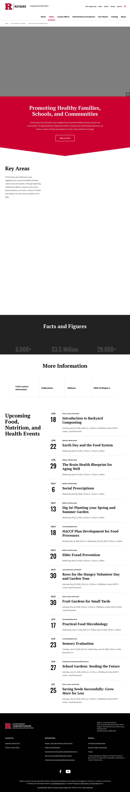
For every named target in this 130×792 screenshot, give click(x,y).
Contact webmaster (87, 787)
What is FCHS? (65, 138)
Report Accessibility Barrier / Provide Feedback (87, 783)
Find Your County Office (12, 747)
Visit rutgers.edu (90, 6)
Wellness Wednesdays (69, 440)
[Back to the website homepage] (15, 6)
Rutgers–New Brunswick (52, 747)
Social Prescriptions (78, 488)
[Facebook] (60, 771)
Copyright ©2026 (42, 787)
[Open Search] (125, 6)
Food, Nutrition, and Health (18, 23)
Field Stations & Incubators (83, 17)
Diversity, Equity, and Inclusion (97, 747)
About (123, 17)
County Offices (63, 17)
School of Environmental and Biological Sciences (60, 760)
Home (43, 17)
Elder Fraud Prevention (81, 555)
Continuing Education (69, 527)
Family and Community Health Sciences (75, 662)
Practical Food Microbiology (85, 624)
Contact (119, 6)
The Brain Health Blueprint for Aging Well (87, 466)
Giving (113, 6)
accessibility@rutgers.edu (58, 783)
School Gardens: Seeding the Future (91, 666)
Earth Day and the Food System (87, 445)
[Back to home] (18, 729)
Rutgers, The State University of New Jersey (58, 743)
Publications (47, 388)
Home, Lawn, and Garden (70, 413)
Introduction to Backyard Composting (82, 420)
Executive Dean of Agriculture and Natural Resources (61, 752)
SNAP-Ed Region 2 (102, 388)
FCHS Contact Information (21, 388)
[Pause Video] (128, 94)
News (100, 6)
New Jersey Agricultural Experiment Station (58, 756)
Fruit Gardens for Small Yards (86, 601)
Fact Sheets (103, 17)
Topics (51, 17)
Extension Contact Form (12, 743)
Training (114, 17)
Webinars (72, 388)
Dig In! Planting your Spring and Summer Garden (88, 509)
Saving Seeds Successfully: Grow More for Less (88, 691)
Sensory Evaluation (78, 643)
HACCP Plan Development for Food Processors (90, 533)
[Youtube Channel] (68, 771)
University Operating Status (96, 743)
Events (106, 6)
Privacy (90, 752)
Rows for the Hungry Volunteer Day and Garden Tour (91, 576)
